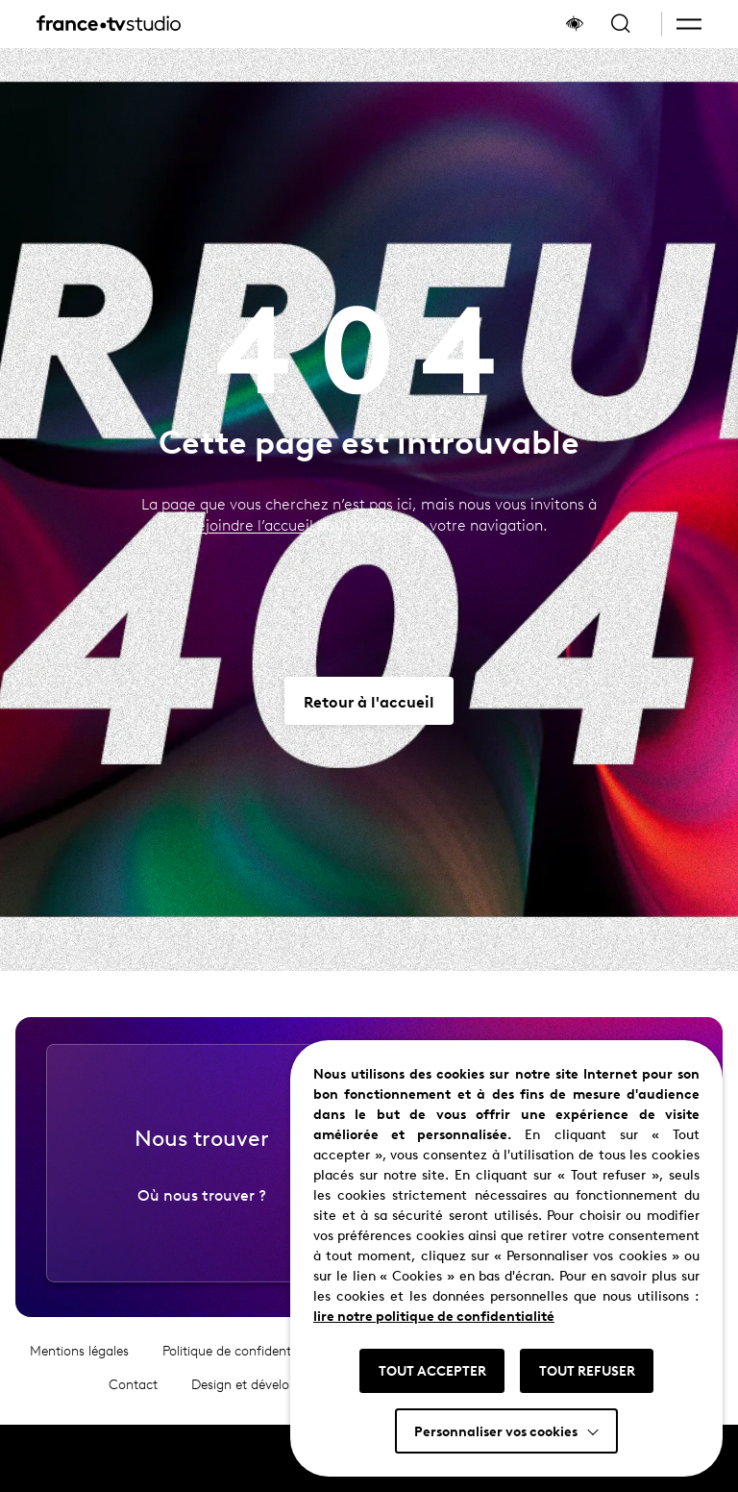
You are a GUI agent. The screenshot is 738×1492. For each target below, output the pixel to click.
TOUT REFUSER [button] (587, 1370)
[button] (688, 24)
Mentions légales (79, 1368)
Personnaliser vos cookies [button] (496, 1430)
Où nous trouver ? (201, 1211)
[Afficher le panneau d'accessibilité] (574, 24)
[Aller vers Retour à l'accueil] (369, 701)
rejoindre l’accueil (252, 524)
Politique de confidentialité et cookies (272, 1368)
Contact (133, 1402)
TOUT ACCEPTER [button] (432, 1370)
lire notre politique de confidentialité (433, 1315)
